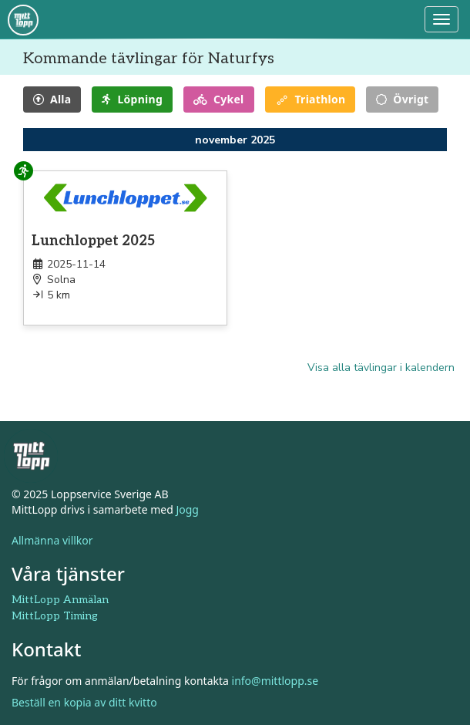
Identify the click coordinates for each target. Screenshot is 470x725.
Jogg (187, 508)
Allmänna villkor (52, 539)
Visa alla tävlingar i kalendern (381, 367)
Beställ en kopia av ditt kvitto (84, 702)
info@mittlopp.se (275, 680)
